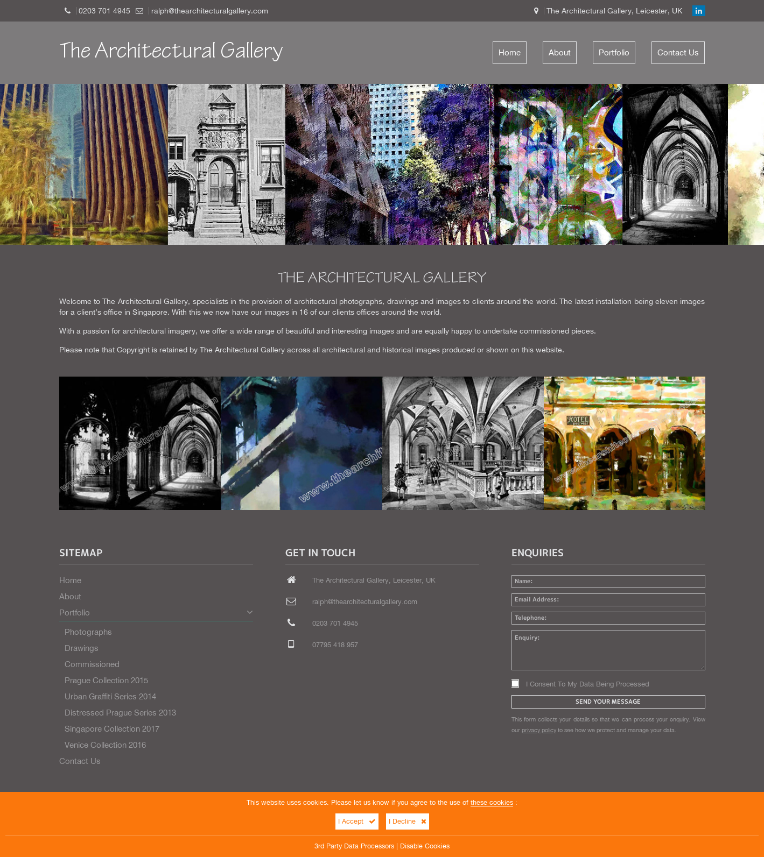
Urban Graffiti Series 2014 (110, 696)
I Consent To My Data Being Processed (580, 684)
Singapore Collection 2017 (112, 728)
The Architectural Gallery (171, 52)
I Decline (407, 821)
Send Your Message (608, 701)
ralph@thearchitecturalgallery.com (209, 10)
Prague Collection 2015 (106, 680)
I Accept (357, 821)
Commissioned (92, 664)
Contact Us (678, 52)
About (560, 52)
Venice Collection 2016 (105, 744)
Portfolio (614, 52)
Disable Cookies (425, 846)
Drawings (82, 648)
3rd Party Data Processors (354, 846)
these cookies (492, 802)
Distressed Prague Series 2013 (120, 712)
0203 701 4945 (104, 10)
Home (510, 52)
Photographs (88, 631)
